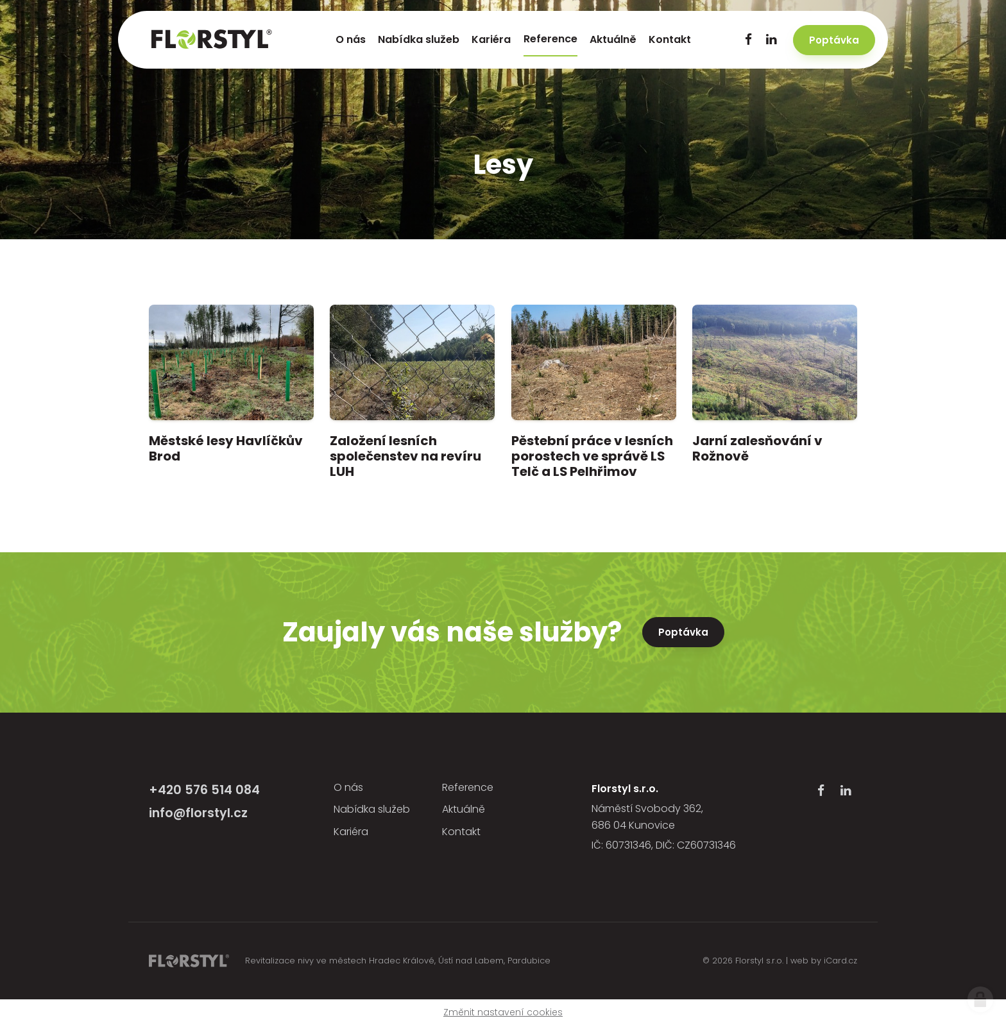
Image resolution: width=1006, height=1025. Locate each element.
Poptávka (683, 632)
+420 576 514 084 (204, 790)
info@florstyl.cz (198, 813)
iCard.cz (840, 960)
